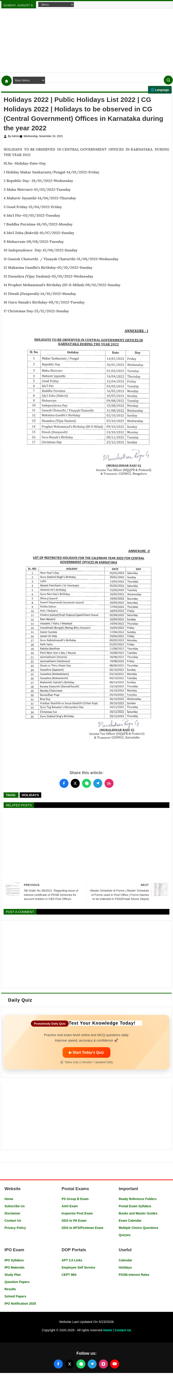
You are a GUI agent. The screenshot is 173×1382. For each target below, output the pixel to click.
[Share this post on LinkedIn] (109, 783)
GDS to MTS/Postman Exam (82, 1228)
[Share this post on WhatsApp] (86, 783)
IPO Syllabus (14, 1260)
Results (10, 1289)
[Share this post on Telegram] (97, 783)
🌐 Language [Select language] (160, 90)
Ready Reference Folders (138, 1199)
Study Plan (13, 1274)
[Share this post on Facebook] (63, 783)
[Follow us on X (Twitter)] (69, 1363)
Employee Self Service (78, 1267)
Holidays (30, 795)
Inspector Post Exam (77, 1213)
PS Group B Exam (75, 1199)
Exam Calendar (130, 1220)
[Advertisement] (86, 40)
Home (9, 1199)
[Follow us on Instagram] (103, 1363)
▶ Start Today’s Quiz (86, 1052)
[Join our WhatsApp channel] (80, 1363)
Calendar (125, 1260)
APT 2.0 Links (71, 1260)
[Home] (6, 81)
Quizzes (125, 1235)
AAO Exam (69, 1206)
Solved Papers (15, 1296)
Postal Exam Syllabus (135, 1206)
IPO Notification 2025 (20, 1303)
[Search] (168, 80)
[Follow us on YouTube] (114, 1363)
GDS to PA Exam (73, 1220)
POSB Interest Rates (134, 1274)
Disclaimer (12, 1213)
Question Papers (17, 1282)
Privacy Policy (15, 1228)
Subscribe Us (15, 1206)
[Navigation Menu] (56, 4)
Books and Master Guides (138, 1213)
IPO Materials (15, 1267)
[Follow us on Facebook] (58, 1363)
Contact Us (13, 1220)
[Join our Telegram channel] (92, 1363)
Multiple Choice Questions (138, 1228)
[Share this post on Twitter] (75, 783)
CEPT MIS (68, 1274)
